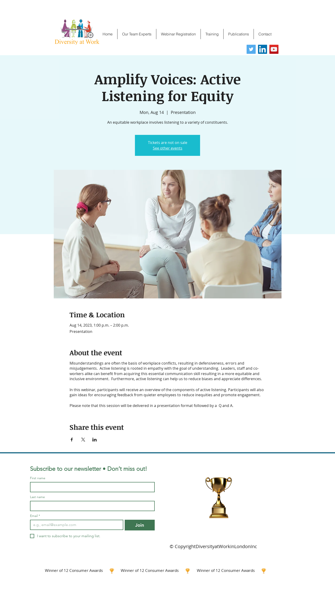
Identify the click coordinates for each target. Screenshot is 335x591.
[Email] (75, 525)
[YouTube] (273, 49)
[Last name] (90, 506)
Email (35, 516)
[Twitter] (251, 49)
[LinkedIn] (262, 49)
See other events (167, 148)
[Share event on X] (83, 439)
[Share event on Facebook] (72, 439)
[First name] (90, 487)
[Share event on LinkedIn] (94, 439)
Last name (37, 497)
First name (37, 478)
